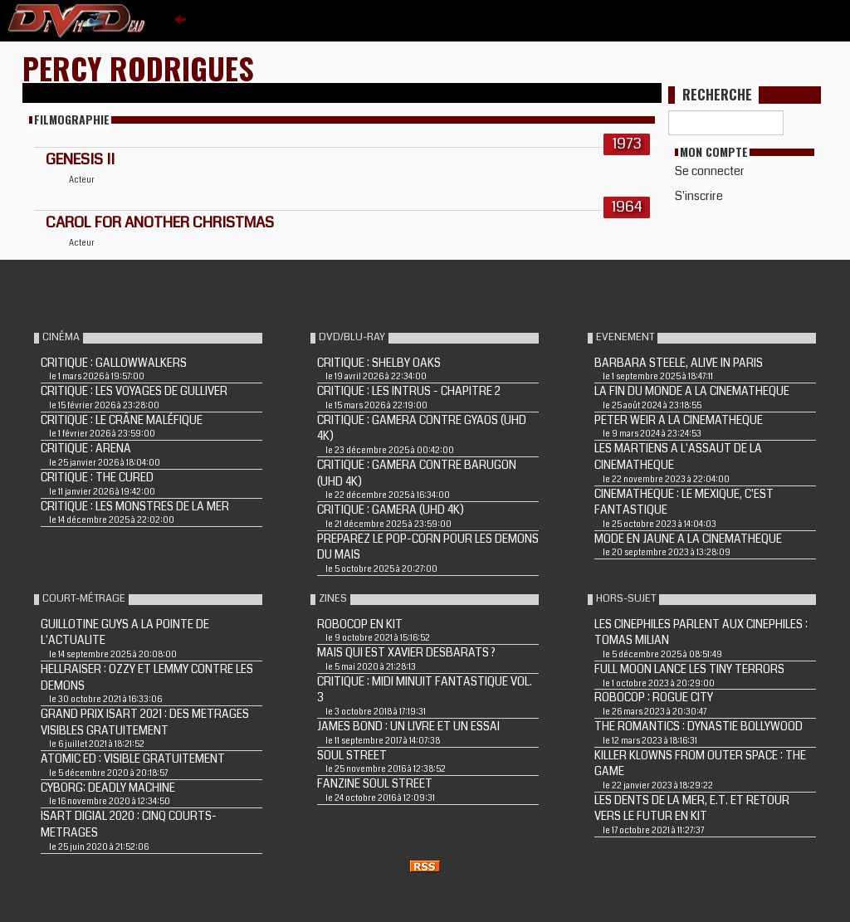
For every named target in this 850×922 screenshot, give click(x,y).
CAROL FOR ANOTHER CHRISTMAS (160, 222)
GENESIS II (80, 159)
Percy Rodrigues (138, 68)
